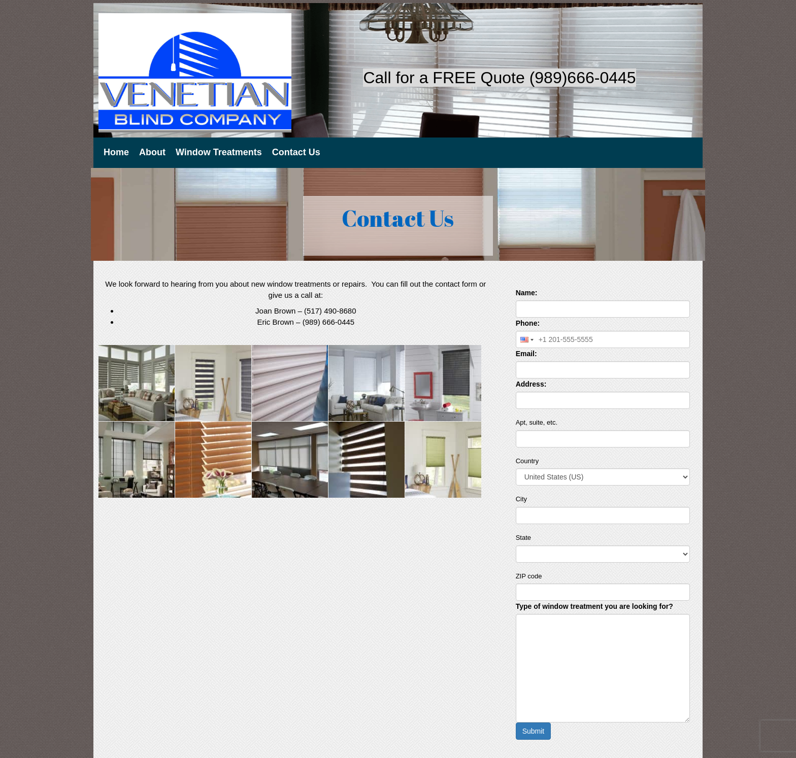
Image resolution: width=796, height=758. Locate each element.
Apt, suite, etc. (536, 422)
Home (116, 152)
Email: (526, 354)
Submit (533, 731)
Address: (531, 384)
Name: (527, 293)
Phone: (528, 323)
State (523, 537)
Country (527, 461)
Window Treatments (219, 152)
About (152, 152)
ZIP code (529, 576)
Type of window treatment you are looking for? (594, 606)
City (521, 499)
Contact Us (296, 152)
